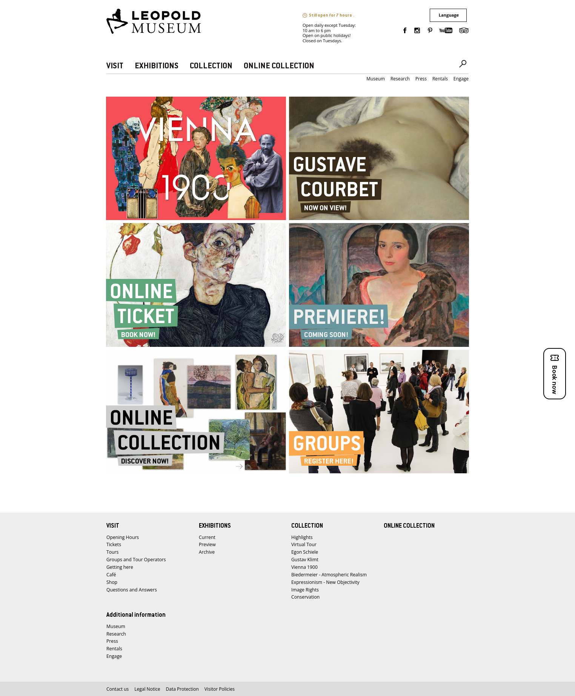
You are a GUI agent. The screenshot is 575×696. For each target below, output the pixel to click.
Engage (461, 79)
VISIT (114, 66)
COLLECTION (211, 66)
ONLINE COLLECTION (279, 66)
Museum (375, 79)
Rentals (440, 79)
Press (421, 79)
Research (400, 79)
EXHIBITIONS (156, 66)
